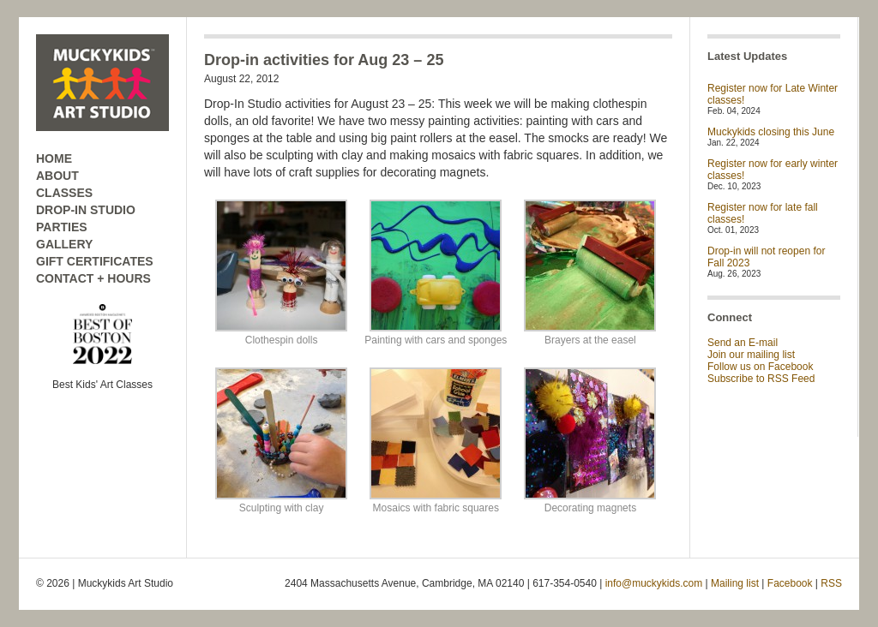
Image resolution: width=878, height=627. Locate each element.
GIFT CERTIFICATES (94, 261)
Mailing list (735, 583)
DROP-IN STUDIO (85, 210)
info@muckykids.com (654, 583)
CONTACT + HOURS (93, 278)
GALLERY (64, 244)
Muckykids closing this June (770, 132)
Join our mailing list (751, 355)
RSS (831, 583)
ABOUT (57, 175)
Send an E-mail (742, 343)
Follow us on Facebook (760, 367)
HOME (54, 158)
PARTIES (61, 227)
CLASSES (64, 193)
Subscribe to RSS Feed (761, 379)
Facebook (790, 583)
